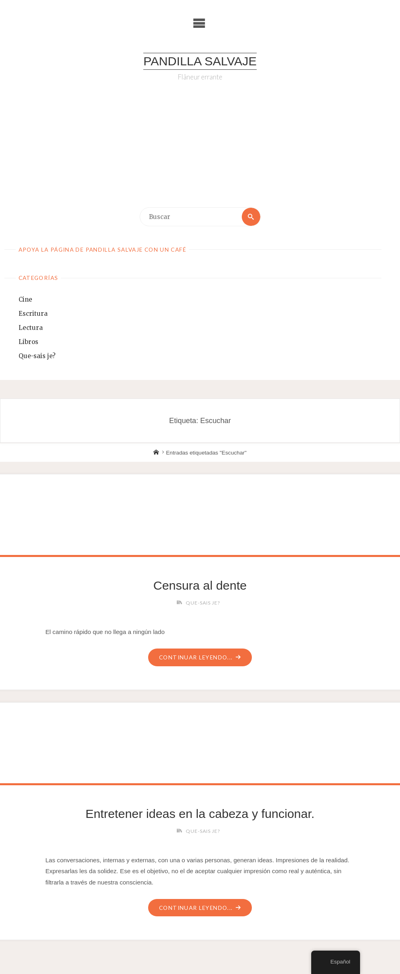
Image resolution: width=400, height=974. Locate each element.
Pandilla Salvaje (199, 61)
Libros (28, 342)
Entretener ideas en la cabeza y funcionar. (200, 813)
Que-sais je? (37, 356)
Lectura (31, 328)
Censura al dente (200, 585)
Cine (25, 299)
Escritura (33, 313)
